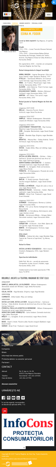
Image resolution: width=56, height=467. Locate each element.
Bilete (4, 352)
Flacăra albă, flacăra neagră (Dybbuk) (32, 322)
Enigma (27, 292)
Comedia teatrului (43, 312)
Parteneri (5, 363)
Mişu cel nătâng (26, 297)
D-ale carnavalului (25, 317)
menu (49, 14)
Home (4, 339)
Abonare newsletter (9, 384)
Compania (6, 349)
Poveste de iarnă (8, 310)
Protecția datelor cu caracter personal (17, 359)
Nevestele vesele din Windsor (13, 287)
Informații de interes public (12, 356)
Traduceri (20, 326)
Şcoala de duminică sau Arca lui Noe (32, 304)
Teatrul (5, 342)
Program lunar (7, 346)
